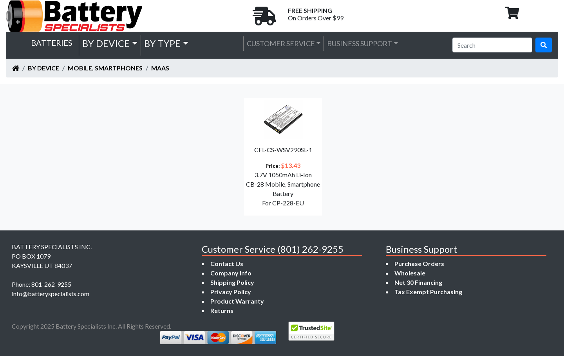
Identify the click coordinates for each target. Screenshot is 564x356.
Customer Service (281, 43)
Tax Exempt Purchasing (428, 291)
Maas (160, 68)
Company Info (230, 273)
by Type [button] (162, 43)
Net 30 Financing (418, 282)
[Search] (492, 45)
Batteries (51, 42)
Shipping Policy (232, 282)
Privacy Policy (230, 291)
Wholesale (409, 273)
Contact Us (226, 263)
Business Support (359, 43)
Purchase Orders (419, 263)
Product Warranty (237, 301)
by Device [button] (106, 43)
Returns (221, 310)
